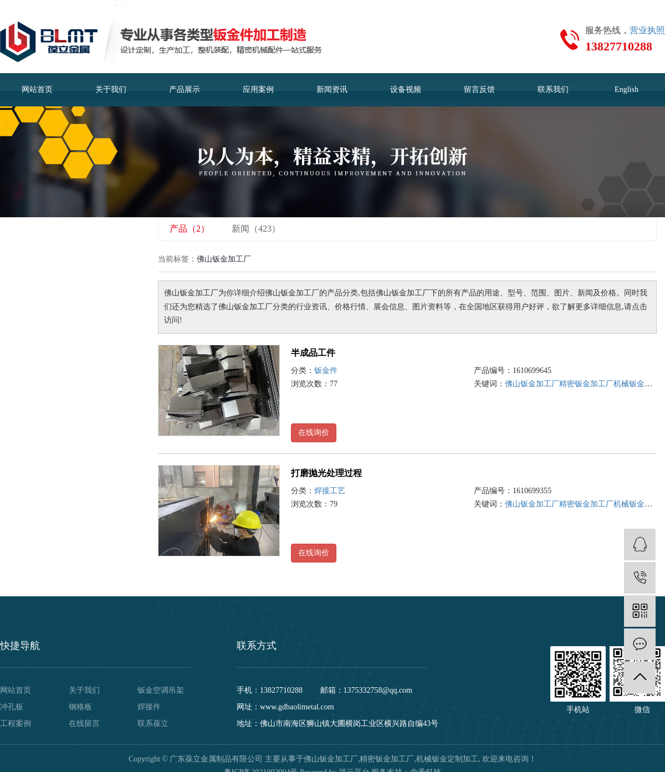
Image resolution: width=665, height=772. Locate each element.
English (626, 89)
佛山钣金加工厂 (532, 384)
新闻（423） (256, 228)
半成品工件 (313, 352)
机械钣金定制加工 (447, 759)
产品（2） (189, 228)
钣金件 (325, 370)
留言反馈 (479, 89)
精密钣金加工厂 (586, 384)
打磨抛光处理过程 (326, 473)
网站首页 (37, 89)
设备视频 (405, 89)
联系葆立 (152, 723)
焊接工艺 (329, 491)
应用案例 (258, 89)
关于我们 (110, 89)
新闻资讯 (331, 89)
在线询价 (313, 432)
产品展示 (184, 89)
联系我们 (553, 89)
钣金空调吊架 (160, 690)
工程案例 (15, 723)
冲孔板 (11, 707)
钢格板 (80, 707)
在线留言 (84, 723)
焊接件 (149, 707)
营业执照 (647, 30)
